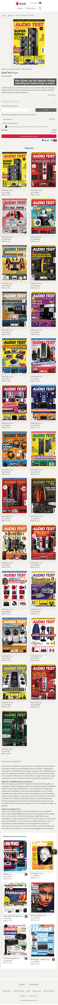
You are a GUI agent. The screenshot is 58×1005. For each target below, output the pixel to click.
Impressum (33, 996)
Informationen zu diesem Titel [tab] (10, 101)
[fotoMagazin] (43, 855)
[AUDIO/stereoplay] (15, 940)
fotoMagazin (37, 873)
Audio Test (7, 190)
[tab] (29, 106)
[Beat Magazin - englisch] (43, 940)
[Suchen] (40, 8)
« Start (4, 15)
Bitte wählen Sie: (8, 119)
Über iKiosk (7, 991)
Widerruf (23, 996)
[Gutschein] (15, 110)
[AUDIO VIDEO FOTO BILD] (15, 898)
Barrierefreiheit (49, 991)
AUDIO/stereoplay (11, 958)
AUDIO (7, 874)
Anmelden (34, 3)
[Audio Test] (14, 169)
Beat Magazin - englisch (40, 959)
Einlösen (46, 110)
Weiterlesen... (52, 95)
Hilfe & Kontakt (18, 991)
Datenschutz (36, 991)
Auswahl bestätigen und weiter (29, 136)
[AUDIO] (15, 856)
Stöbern (20, 8)
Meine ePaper (31, 8)
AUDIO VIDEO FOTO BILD (13, 916)
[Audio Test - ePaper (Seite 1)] (29, 42)
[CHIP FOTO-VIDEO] (43, 897)
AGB (28, 991)
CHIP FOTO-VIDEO (39, 915)
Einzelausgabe (10, 123)
